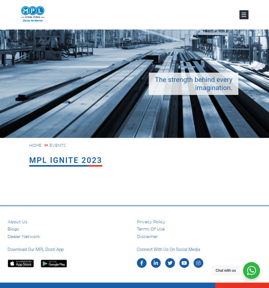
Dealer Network (24, 236)
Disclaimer (147, 236)
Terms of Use (151, 229)
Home (35, 145)
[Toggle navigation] (244, 15)
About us (17, 222)
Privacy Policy (151, 222)
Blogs (13, 229)
